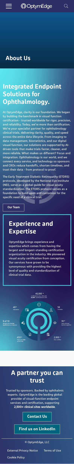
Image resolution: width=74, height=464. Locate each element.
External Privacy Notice (22, 450)
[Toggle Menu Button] (9, 6)
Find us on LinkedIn (37, 429)
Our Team (13, 207)
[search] (66, 5)
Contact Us (37, 417)
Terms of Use (52, 450)
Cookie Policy (16, 457)
